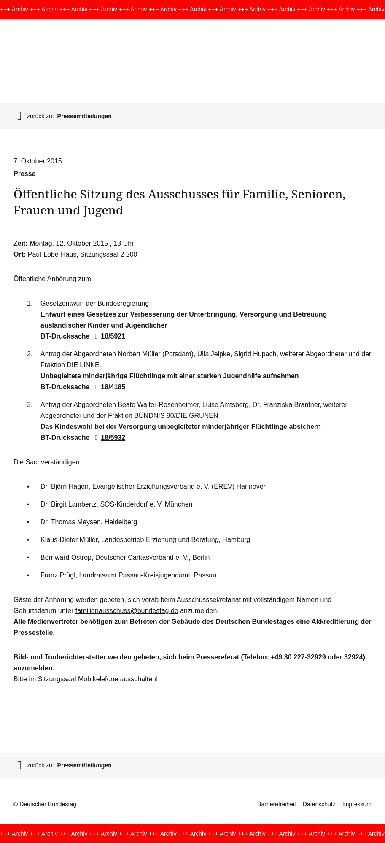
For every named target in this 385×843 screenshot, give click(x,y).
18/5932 (108, 437)
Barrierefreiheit (276, 804)
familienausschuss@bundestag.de (126, 610)
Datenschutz (319, 804)
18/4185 (108, 386)
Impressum (357, 804)
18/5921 (108, 336)
